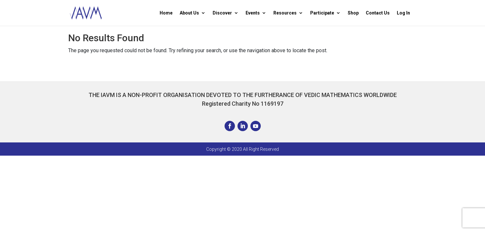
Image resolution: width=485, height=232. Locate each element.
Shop (353, 13)
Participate (322, 13)
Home (166, 13)
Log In (403, 13)
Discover (222, 13)
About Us (189, 13)
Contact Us (378, 13)
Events (253, 13)
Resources (285, 13)
